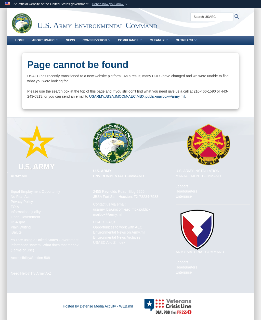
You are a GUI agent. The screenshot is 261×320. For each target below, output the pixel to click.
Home (19, 40)
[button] (110, 4)
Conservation (96, 40)
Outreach (186, 40)
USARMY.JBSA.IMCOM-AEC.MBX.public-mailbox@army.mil (137, 96)
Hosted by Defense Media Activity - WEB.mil (98, 306)
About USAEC (45, 40)
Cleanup (159, 40)
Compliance (130, 40)
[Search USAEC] (211, 16)
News (70, 40)
